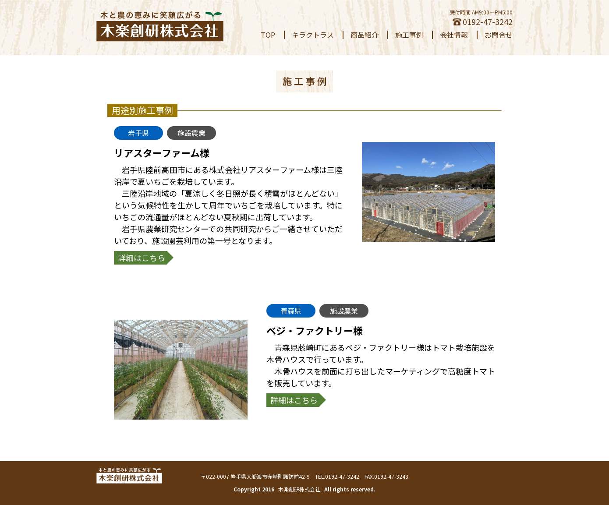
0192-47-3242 (483, 21)
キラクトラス (313, 35)
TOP (268, 35)
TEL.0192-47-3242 (337, 476)
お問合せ (499, 35)
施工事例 (409, 35)
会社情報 (454, 35)
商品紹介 (365, 35)
